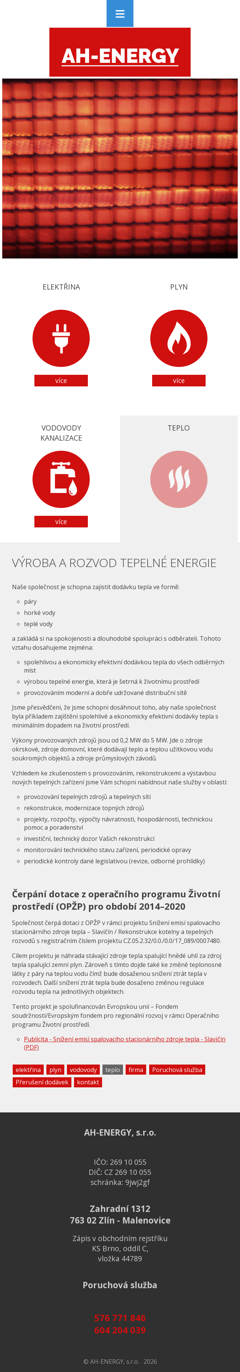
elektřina (28, 1070)
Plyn (179, 334)
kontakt (88, 1082)
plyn (55, 1070)
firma (136, 1070)
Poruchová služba (177, 1070)
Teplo (179, 475)
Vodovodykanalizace (61, 475)
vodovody (83, 1070)
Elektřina (61, 334)
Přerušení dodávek (42, 1082)
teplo (112, 1070)
